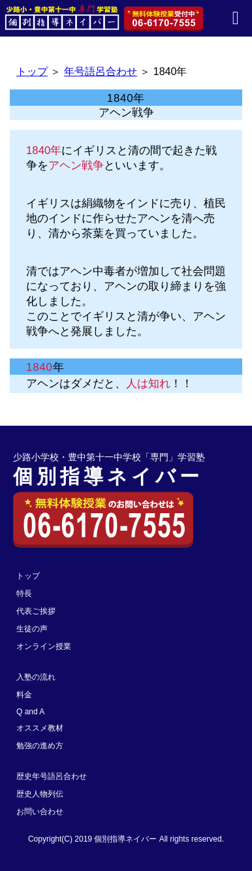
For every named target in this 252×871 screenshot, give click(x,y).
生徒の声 (32, 628)
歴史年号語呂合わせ (51, 776)
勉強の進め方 (39, 745)
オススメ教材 (39, 728)
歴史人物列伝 (39, 794)
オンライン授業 (43, 646)
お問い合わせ (39, 811)
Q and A (30, 711)
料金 (24, 694)
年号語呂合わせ (100, 71)
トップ (32, 71)
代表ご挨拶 (35, 611)
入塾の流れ (35, 677)
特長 (24, 593)
